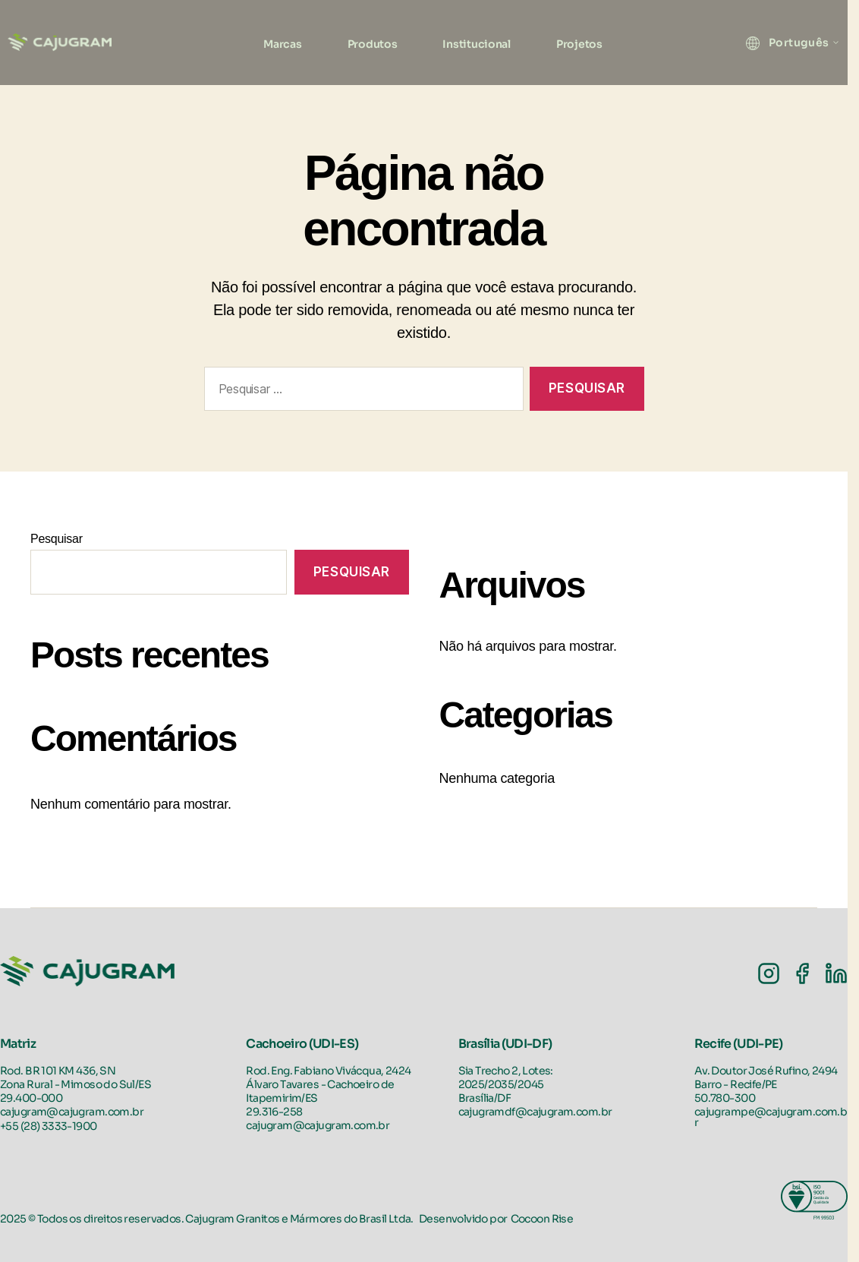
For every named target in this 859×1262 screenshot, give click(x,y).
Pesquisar (56, 538)
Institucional (476, 44)
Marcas (282, 44)
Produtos (373, 44)
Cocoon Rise (542, 1219)
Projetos (579, 44)
